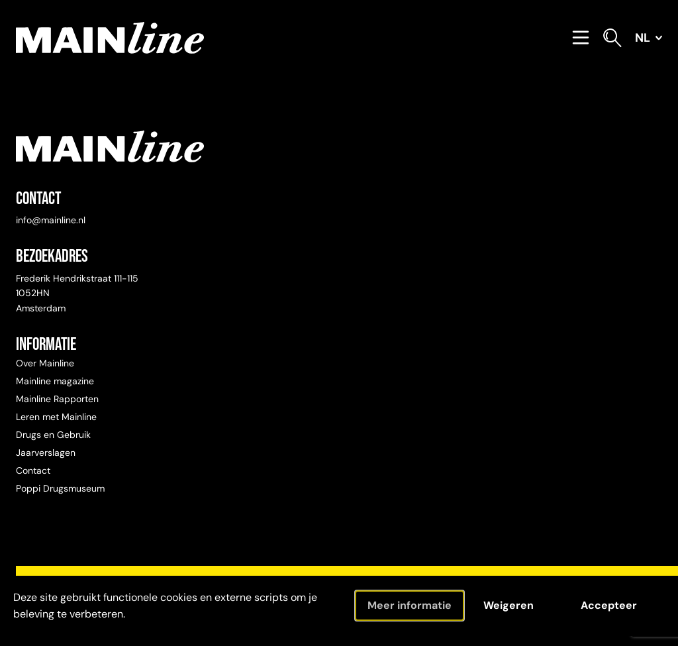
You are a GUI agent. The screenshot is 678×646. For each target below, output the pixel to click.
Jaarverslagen (45, 452)
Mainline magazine (55, 381)
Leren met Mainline (56, 417)
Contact (33, 470)
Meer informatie (409, 605)
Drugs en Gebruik (53, 435)
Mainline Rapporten (57, 399)
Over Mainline (45, 363)
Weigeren (508, 605)
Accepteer (609, 605)
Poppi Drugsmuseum (60, 488)
